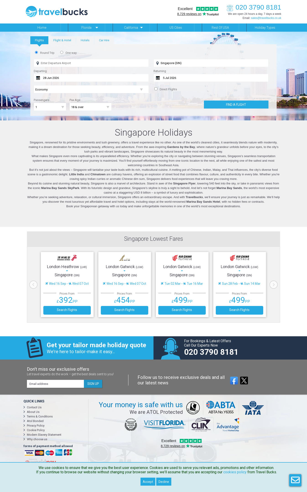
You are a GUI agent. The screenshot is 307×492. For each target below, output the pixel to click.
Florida (86, 27)
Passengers (41, 100)
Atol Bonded (35, 421)
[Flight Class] (91, 89)
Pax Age (75, 100)
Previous (33, 285)
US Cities (175, 27)
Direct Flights (168, 89)
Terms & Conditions (40, 416)
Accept (148, 482)
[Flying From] (91, 63)
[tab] (39, 40)
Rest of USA (220, 27)
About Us (33, 412)
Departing (40, 71)
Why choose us (37, 439)
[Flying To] (211, 63)
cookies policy (235, 472)
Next (274, 285)
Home (41, 27)
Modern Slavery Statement (44, 434)
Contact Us (34, 407)
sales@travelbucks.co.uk (266, 18)
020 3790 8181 (252, 7)
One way (71, 52)
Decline (164, 482)
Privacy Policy (35, 425)
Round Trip (47, 52)
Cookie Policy (36, 430)
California (131, 27)
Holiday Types (265, 27)
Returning (160, 71)
